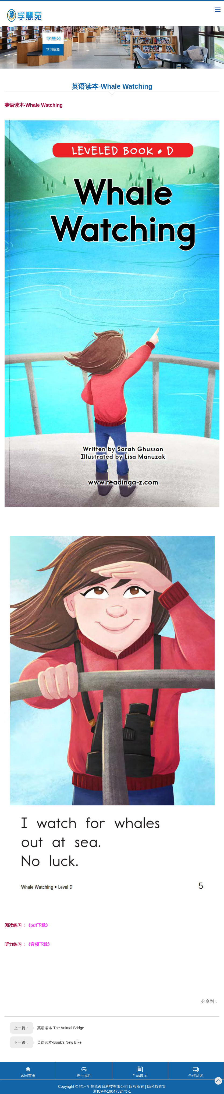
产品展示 (139, 1075)
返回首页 (27, 1075)
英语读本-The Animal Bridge (60, 1028)
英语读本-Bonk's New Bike (59, 1042)
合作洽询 (195, 1075)
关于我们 (83, 1075)
